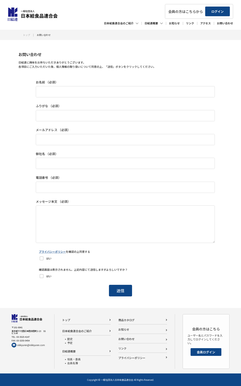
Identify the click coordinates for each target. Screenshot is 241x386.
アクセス (202, 23)
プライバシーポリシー (52, 252)
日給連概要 (147, 24)
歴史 (70, 339)
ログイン (214, 12)
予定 (70, 343)
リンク (186, 23)
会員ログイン (206, 352)
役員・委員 (74, 359)
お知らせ (170, 23)
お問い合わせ (221, 23)
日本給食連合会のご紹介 (115, 24)
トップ (26, 34)
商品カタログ (126, 320)
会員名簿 (72, 363)
